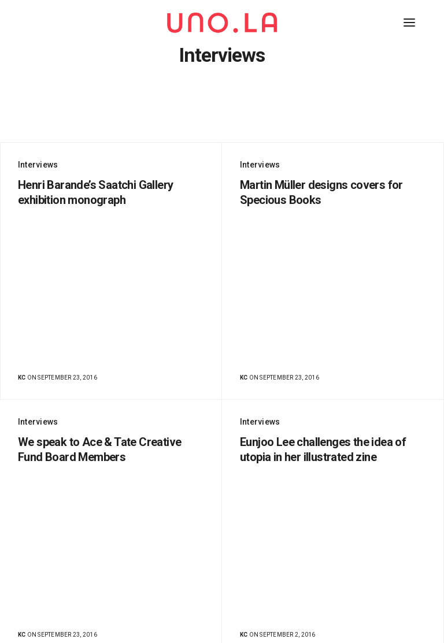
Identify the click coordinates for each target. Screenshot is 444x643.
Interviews (38, 164)
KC (21, 377)
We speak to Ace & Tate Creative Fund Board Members (100, 449)
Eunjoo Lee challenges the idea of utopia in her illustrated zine (323, 449)
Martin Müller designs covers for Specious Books (321, 192)
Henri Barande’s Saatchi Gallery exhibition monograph (95, 192)
